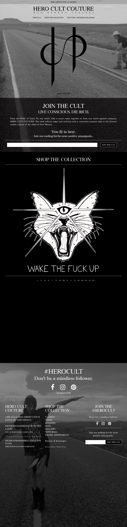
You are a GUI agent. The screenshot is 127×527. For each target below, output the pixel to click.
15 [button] (89, 280)
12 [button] (78, 280)
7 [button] (60, 280)
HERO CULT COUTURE (63, 8)
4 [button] (48, 280)
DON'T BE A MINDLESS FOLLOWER (80, 18)
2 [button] (41, 280)
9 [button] (67, 280)
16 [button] (93, 280)
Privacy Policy (50, 447)
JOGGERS (50, 429)
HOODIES (50, 423)
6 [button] (56, 280)
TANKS (48, 420)
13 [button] (82, 280)
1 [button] (37, 280)
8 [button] (63, 280)
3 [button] (45, 280)
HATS (48, 426)
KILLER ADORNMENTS (57, 435)
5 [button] (52, 280)
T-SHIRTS (50, 417)
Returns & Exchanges (55, 441)
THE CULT (37, 18)
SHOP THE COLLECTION (54, 18)
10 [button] (71, 280)
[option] (63, 219)
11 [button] (74, 280)
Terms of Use (61, 447)
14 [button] (86, 280)
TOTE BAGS (51, 432)
